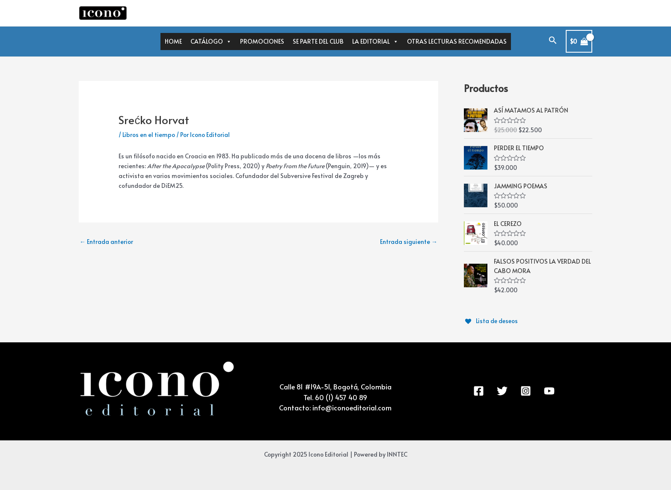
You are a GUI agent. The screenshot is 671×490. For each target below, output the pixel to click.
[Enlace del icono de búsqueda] (553, 41)
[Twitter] (502, 388)
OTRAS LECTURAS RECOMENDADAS (457, 41)
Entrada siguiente (408, 242)
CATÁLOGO (211, 41)
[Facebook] (478, 388)
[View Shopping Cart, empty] (579, 41)
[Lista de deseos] (491, 319)
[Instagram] (525, 388)
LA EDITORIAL (375, 41)
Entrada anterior (106, 242)
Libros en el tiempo (148, 135)
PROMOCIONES (262, 41)
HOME (173, 41)
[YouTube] (549, 388)
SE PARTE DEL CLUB (318, 41)
